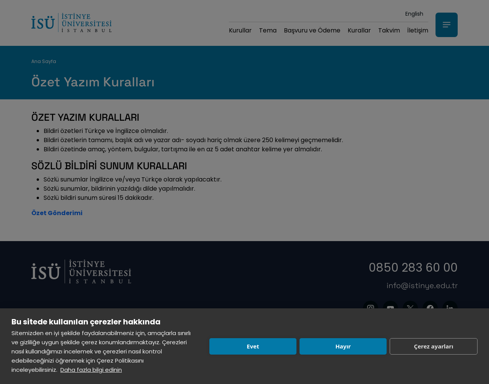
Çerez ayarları (433, 346)
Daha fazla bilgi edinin (91, 370)
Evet (253, 346)
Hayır (343, 346)
